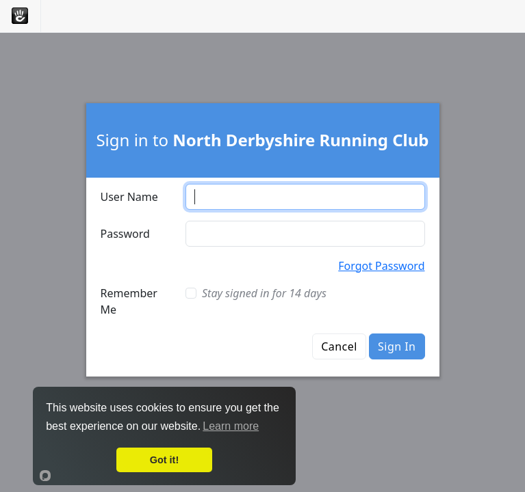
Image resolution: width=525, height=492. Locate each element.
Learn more (231, 426)
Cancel (339, 346)
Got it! (164, 459)
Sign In (396, 346)
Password (125, 233)
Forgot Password (381, 265)
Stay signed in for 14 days (264, 293)
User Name (129, 196)
